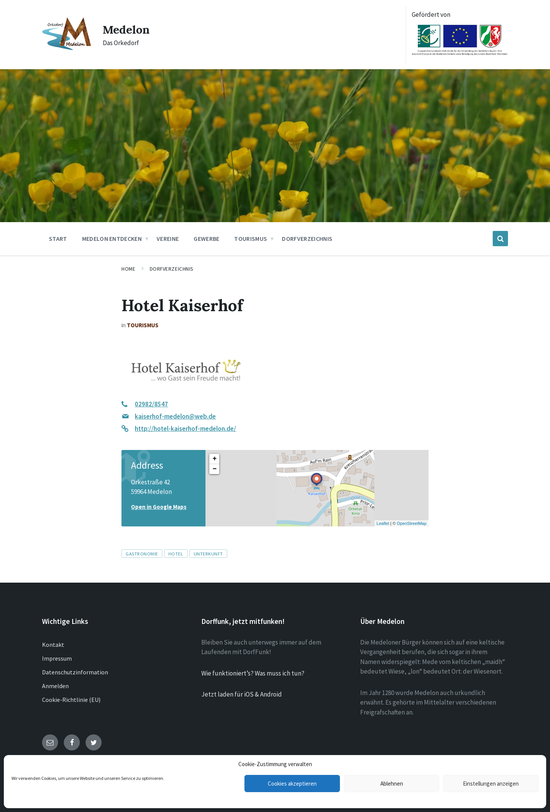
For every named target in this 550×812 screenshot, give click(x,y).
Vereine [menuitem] (168, 238)
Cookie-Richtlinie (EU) (71, 699)
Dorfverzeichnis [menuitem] (307, 238)
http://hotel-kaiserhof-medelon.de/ (185, 428)
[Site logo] (66, 48)
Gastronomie (142, 554)
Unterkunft (208, 554)
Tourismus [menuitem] (250, 238)
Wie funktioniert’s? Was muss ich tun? (252, 673)
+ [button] (214, 458)
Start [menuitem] (58, 238)
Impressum (57, 658)
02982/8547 (151, 404)
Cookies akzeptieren (292, 783)
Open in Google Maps (158, 506)
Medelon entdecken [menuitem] (112, 238)
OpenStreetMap (412, 523)
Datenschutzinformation (75, 672)
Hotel (175, 554)
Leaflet (383, 523)
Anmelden (55, 686)
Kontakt (53, 644)
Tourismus (143, 325)
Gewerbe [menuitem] (206, 238)
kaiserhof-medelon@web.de (175, 416)
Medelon (126, 29)
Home (128, 268)
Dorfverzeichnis (172, 268)
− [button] (214, 469)
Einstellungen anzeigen (491, 783)
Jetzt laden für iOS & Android (241, 694)
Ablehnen (391, 783)
